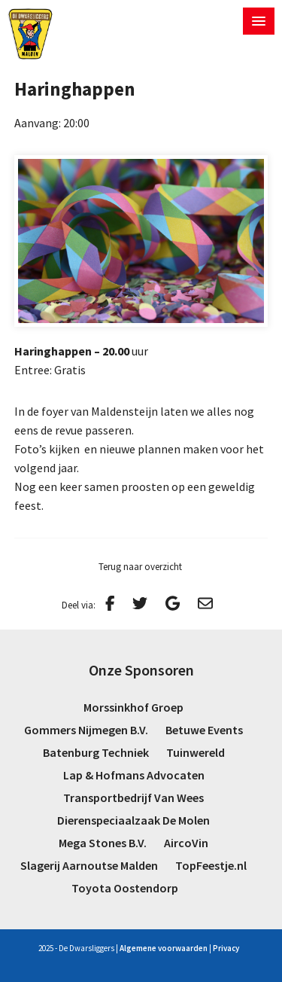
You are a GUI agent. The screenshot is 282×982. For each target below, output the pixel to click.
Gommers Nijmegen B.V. (86, 729)
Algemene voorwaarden (164, 948)
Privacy (226, 948)
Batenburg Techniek (96, 752)
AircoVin (186, 842)
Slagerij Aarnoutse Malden (89, 865)
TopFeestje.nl (211, 865)
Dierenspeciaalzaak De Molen (133, 820)
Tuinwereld (195, 752)
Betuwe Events (204, 729)
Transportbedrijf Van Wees (133, 797)
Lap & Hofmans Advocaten (134, 774)
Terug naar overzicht (140, 566)
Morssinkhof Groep (133, 707)
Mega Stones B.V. (103, 842)
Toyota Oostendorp (124, 887)
